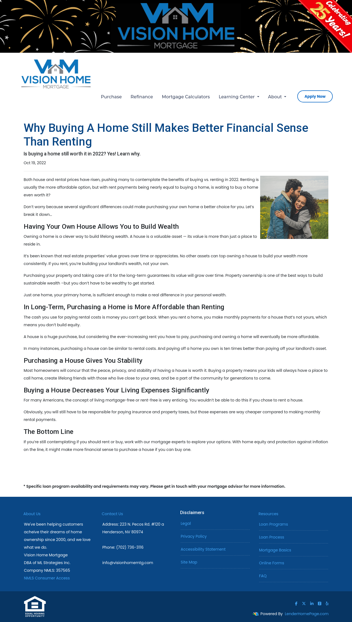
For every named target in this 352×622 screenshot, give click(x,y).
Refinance (142, 96)
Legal (186, 523)
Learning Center (237, 96)
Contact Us (112, 514)
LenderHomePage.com (307, 614)
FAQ (263, 576)
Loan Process (271, 537)
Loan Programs (273, 524)
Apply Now (315, 96)
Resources (268, 514)
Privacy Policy (194, 536)
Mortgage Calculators (186, 96)
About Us (31, 514)
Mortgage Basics (275, 550)
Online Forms (271, 563)
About (275, 96)
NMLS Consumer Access (47, 578)
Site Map (189, 562)
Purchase (111, 96)
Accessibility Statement (203, 549)
